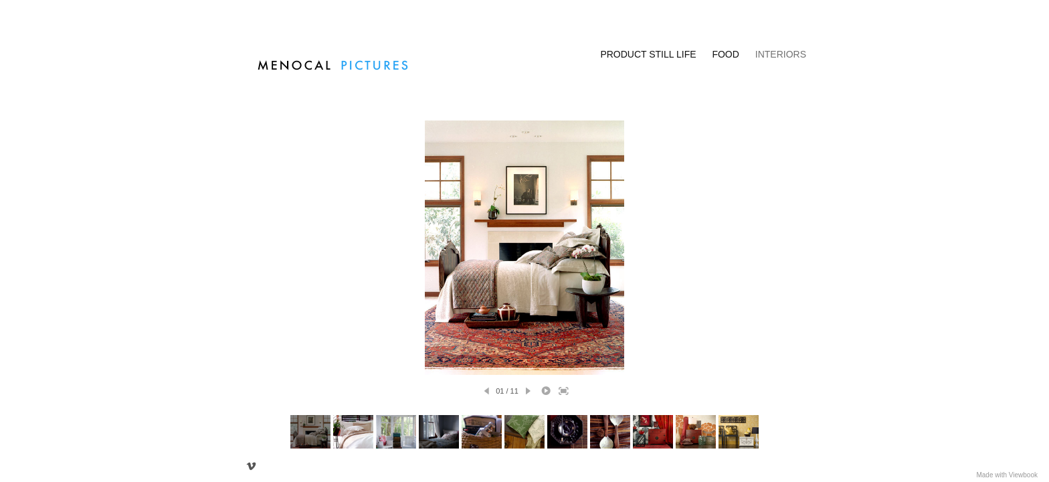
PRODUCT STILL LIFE (648, 54)
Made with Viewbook (1007, 475)
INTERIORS (780, 54)
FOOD (725, 54)
